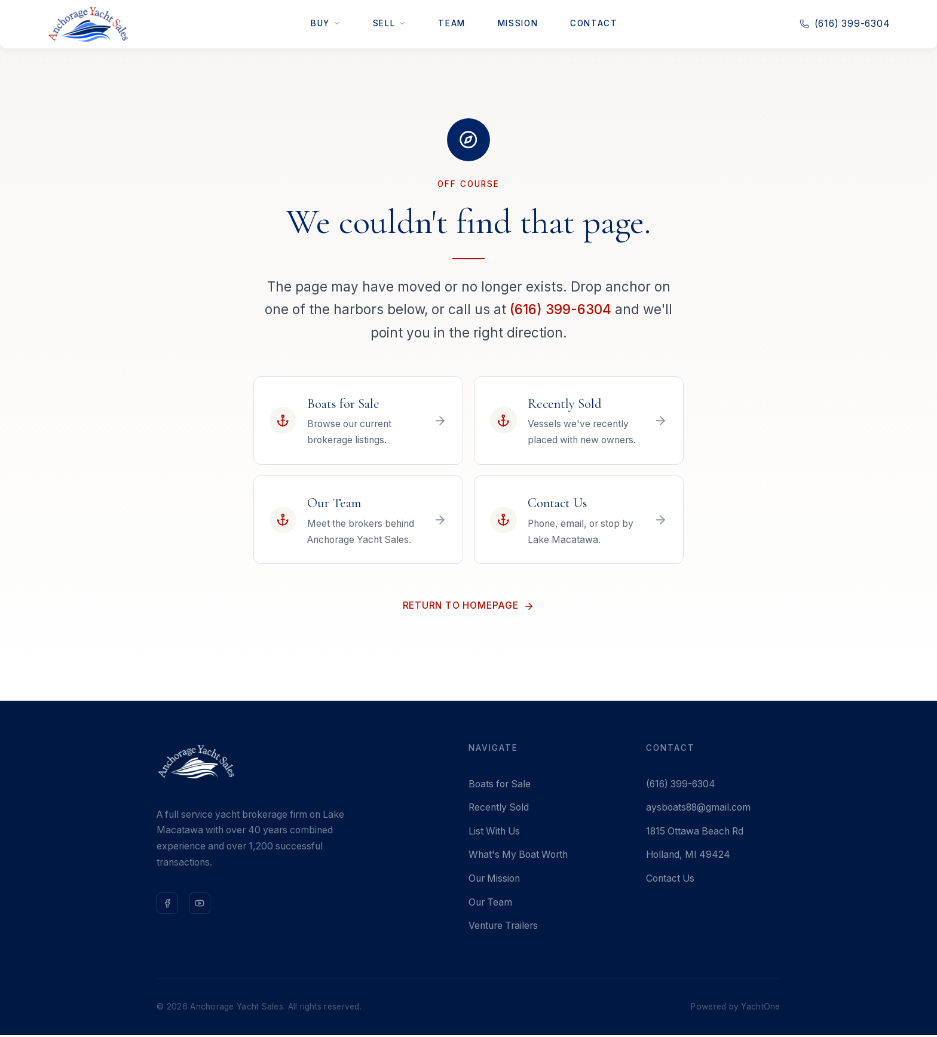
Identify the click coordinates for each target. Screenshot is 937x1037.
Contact (593, 23)
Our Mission (494, 880)
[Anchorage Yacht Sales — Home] (88, 24)
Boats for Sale (499, 785)
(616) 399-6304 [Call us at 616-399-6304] (845, 23)
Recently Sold (498, 809)
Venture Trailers (503, 928)
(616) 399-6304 (560, 309)
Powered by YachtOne (735, 1008)
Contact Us (670, 880)
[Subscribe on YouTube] (199, 905)
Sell (389, 23)
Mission (518, 23)
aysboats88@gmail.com (698, 809)
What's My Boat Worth (518, 857)
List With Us (494, 833)
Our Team (490, 904)
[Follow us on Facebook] (167, 905)
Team (451, 23)
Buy (326, 23)
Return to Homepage (468, 607)
